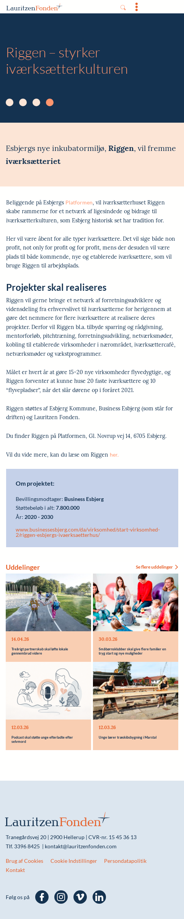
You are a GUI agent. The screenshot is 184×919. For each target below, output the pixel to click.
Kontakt (15, 870)
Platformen (79, 202)
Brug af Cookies (24, 860)
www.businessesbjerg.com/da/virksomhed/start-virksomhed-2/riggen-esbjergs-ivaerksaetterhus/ (88, 532)
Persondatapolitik (125, 860)
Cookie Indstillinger (73, 860)
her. (114, 454)
